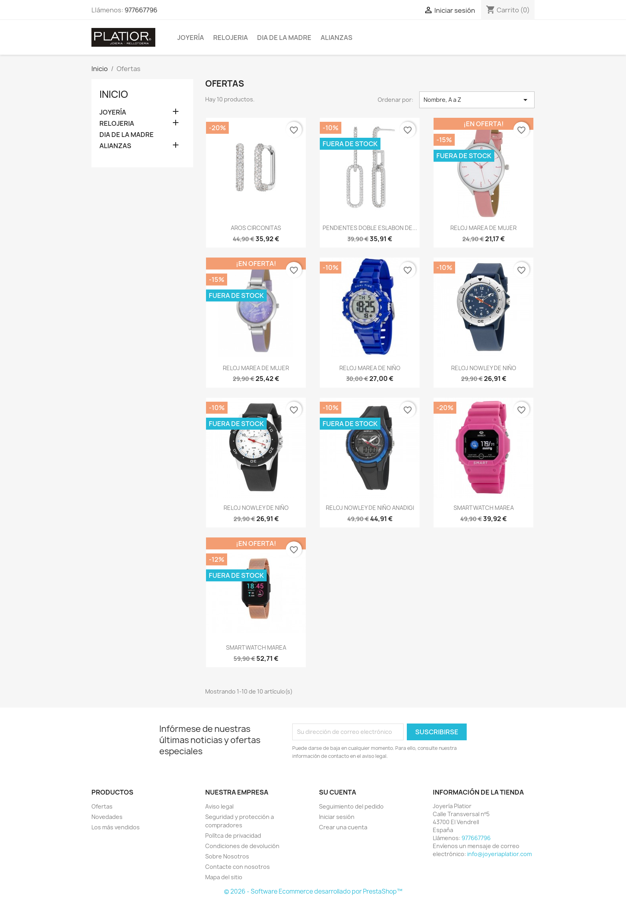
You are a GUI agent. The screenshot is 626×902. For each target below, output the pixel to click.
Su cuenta (337, 792)
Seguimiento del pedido (351, 806)
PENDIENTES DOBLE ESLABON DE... (370, 228)
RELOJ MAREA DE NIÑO (369, 368)
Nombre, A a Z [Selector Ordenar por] (477, 100)
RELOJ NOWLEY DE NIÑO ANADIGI (370, 507)
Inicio (113, 94)
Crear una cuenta (343, 827)
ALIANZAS (337, 37)
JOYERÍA (190, 37)
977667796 (141, 10)
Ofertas (102, 806)
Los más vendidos (115, 827)
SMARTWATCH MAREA (484, 507)
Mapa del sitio (223, 877)
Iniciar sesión (337, 817)
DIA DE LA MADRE (284, 37)
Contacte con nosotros (237, 866)
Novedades (107, 817)
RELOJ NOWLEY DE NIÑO (483, 368)
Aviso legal (219, 806)
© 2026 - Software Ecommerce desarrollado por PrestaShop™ (313, 891)
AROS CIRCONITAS (256, 228)
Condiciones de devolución (242, 846)
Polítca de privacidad (233, 835)
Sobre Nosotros (227, 856)
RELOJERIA (230, 37)
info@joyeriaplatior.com (499, 854)
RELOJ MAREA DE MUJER (483, 228)
